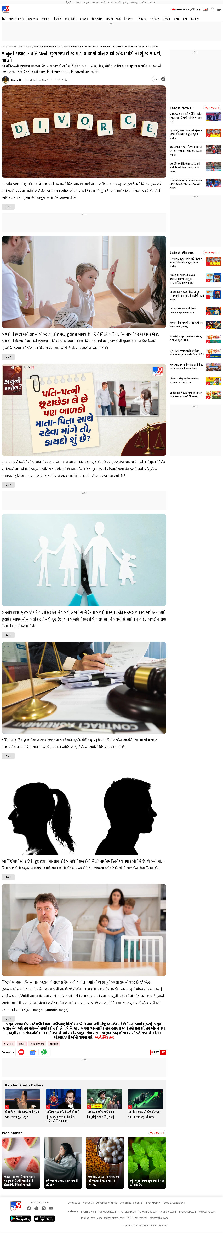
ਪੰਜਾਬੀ (118, 2)
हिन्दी (69, 2)
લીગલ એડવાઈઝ (37, 1043)
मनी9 (143, 2)
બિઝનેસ (128, 18)
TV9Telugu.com (127, 1212)
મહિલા (21, 1043)
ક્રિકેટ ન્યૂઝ (32, 18)
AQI (198, 9)
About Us (88, 1203)
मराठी (103, 2)
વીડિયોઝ (57, 18)
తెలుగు (95, 2)
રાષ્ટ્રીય (109, 18)
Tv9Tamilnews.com (91, 1218)
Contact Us (74, 1203)
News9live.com (207, 1212)
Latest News (180, 107)
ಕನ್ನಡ (86, 2)
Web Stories (12, 1132)
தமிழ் (125, 2)
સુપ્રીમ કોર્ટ (54, 1043)
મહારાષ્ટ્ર (194, 18)
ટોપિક (176, 18)
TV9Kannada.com (147, 1212)
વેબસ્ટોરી (141, 18)
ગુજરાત (45, 18)
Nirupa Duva (18, 80)
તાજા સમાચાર (16, 18)
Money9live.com (159, 1218)
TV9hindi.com (88, 1212)
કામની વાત (8, 1043)
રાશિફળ (83, 18)
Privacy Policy (152, 1203)
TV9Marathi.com (107, 1212)
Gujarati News (9, 46)
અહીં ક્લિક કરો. (104, 1037)
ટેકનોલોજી (96, 18)
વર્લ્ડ (118, 18)
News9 (78, 2)
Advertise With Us (106, 1203)
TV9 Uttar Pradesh (137, 1218)
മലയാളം (134, 2)
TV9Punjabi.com (187, 1212)
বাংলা (110, 2)
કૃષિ (185, 18)
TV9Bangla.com (167, 1212)
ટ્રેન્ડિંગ (166, 18)
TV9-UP (151, 2)
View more (157, 1133)
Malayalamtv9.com (114, 1218)
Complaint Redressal (131, 1203)
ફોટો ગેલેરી (70, 18)
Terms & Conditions (173, 1203)
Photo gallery (26, 46)
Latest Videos (182, 252)
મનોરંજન (155, 18)
